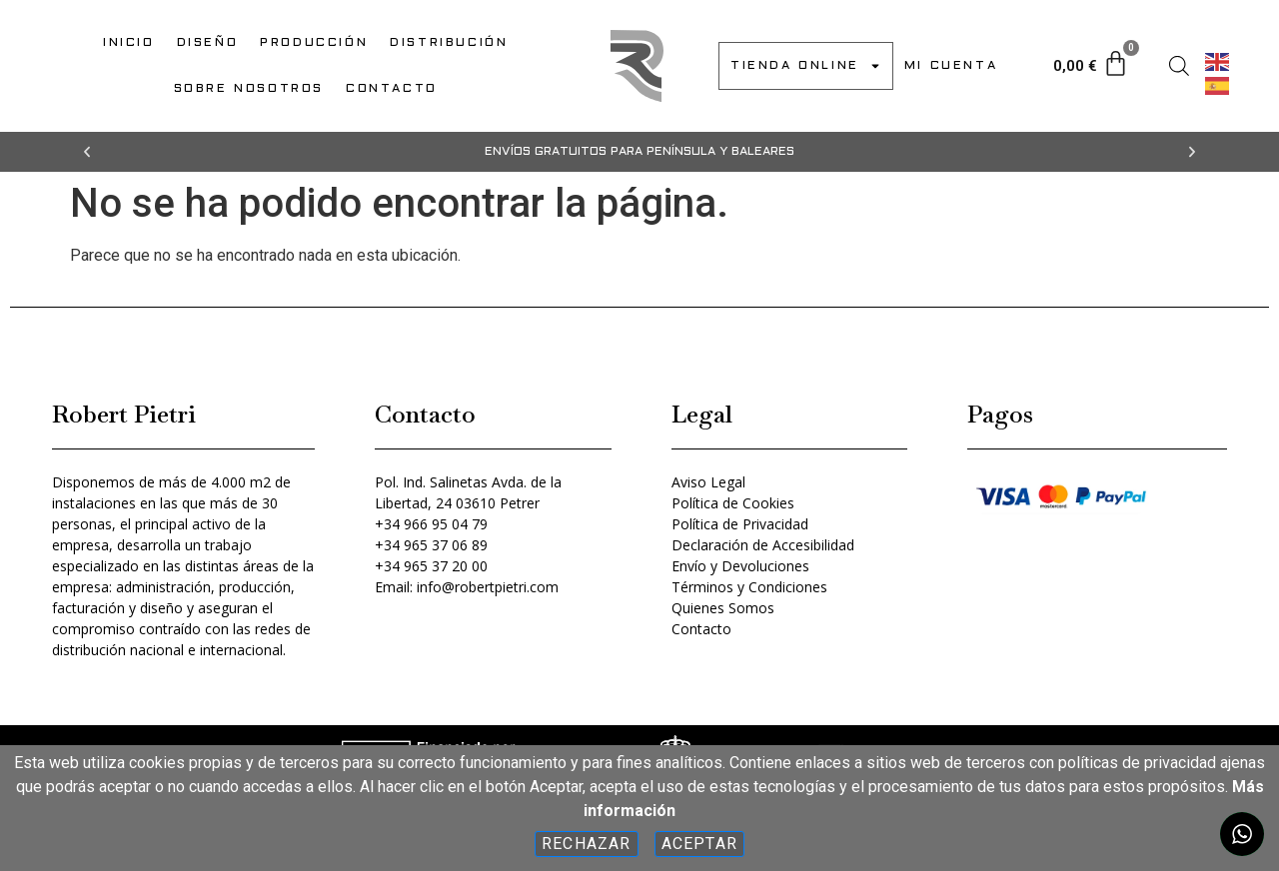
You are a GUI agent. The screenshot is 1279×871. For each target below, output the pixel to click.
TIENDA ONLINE (805, 66)
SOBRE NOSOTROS (249, 89)
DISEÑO (208, 43)
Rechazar (587, 843)
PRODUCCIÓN (314, 43)
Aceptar (699, 843)
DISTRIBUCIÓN (449, 43)
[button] (87, 152)
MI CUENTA (950, 66)
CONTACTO (392, 89)
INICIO (129, 43)
